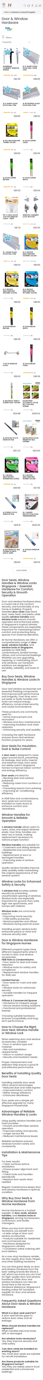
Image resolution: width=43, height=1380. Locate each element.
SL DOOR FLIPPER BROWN (9, 179)
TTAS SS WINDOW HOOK (10, 365)
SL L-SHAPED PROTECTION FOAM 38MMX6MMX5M (30, 514)
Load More (21, 570)
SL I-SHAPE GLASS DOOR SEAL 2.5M (10, 253)
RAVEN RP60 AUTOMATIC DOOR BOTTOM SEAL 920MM (30, 403)
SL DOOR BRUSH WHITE (29, 327)
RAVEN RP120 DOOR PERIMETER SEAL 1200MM (30, 440)
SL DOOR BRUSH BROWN (9, 327)
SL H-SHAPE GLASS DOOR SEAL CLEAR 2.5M (30, 68)
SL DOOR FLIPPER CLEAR (29, 142)
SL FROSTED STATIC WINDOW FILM (10, 439)
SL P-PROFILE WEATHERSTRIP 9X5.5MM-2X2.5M (10, 291)
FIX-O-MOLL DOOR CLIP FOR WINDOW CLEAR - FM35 (10, 217)
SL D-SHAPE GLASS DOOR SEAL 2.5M (10, 104)
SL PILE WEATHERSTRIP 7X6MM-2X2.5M (11, 142)
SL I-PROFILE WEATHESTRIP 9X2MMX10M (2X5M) (11, 477)
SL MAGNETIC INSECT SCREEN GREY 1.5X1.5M (11, 402)
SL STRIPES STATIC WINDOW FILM (10, 513)
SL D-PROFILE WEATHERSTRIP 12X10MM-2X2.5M (29, 254)
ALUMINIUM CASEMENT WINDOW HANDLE (11, 68)
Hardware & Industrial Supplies (23, 12)
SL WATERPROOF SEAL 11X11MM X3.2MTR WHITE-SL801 (11, 551)
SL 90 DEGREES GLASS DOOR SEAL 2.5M (31, 104)
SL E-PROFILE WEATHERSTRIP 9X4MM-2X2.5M (29, 477)
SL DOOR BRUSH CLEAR (29, 365)
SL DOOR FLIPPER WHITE (29, 179)
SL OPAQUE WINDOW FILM (31, 550)
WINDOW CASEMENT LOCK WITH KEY (31, 216)
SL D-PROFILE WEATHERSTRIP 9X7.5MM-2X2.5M (30, 291)
